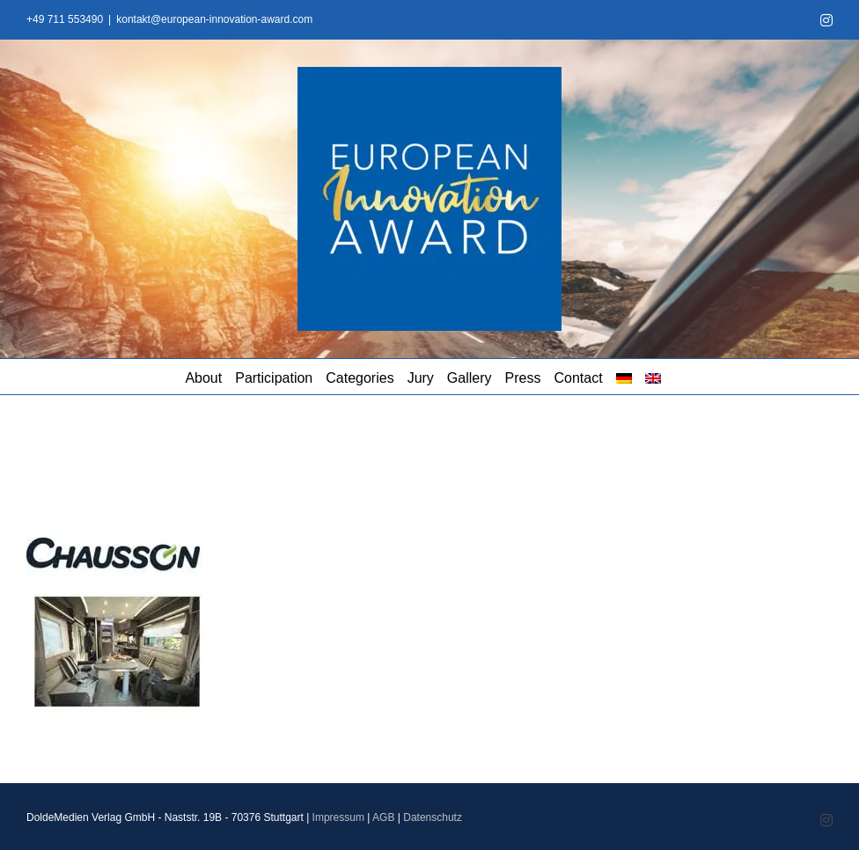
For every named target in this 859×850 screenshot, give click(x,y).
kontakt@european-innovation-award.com (214, 19)
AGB (383, 817)
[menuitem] (624, 376)
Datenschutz (432, 817)
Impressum (338, 817)
